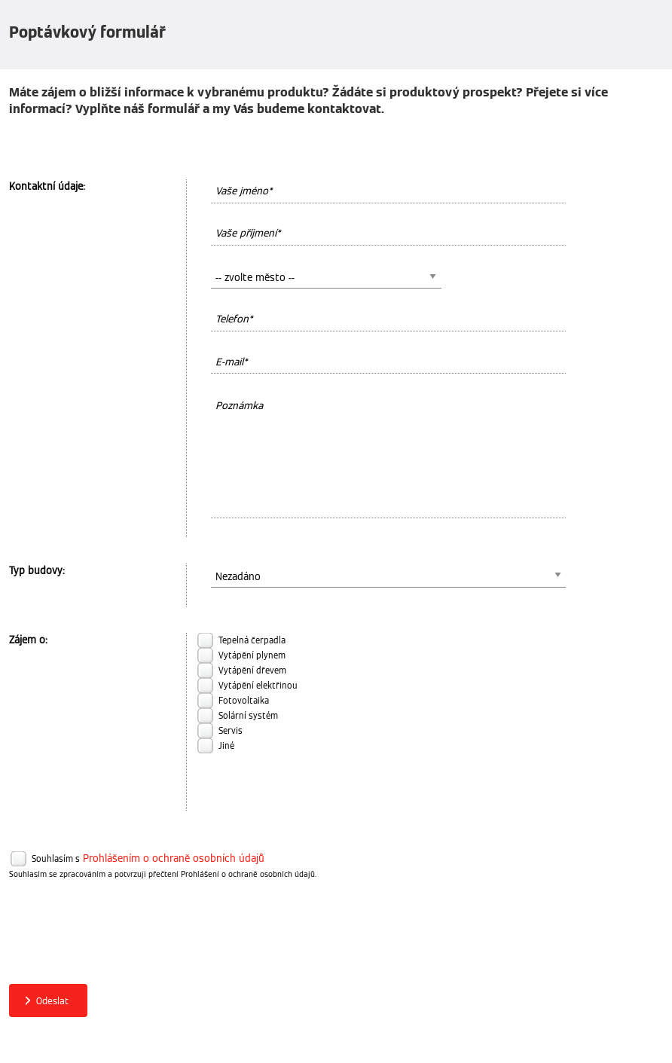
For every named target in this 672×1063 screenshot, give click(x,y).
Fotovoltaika (243, 700)
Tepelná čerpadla (252, 640)
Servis (230, 730)
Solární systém (248, 715)
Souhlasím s (56, 859)
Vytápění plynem (252, 655)
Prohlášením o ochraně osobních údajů (173, 858)
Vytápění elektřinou (258, 685)
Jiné (226, 746)
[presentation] (123, 940)
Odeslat (52, 1000)
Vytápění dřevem (252, 670)
